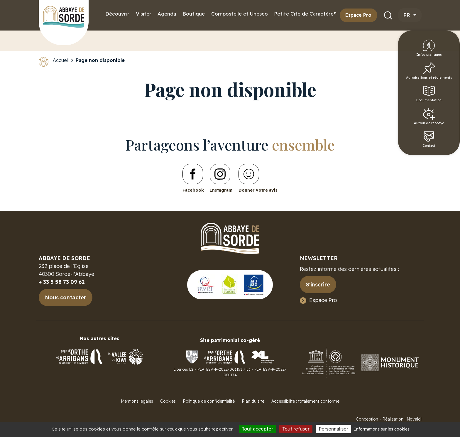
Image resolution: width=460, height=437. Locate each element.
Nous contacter (65, 297)
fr (407, 15)
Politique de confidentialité (209, 401)
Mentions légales (137, 401)
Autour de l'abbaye (445, 126)
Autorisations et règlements (445, 77)
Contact (445, 150)
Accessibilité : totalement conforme (305, 401)
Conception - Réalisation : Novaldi (389, 419)
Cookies (168, 401)
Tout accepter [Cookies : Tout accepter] (257, 429)
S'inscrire (318, 284)
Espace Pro (358, 15)
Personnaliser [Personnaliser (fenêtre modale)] (333, 429)
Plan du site (253, 401)
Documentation (446, 101)
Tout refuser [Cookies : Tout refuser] (296, 429)
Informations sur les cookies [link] (382, 429)
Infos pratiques (445, 50)
